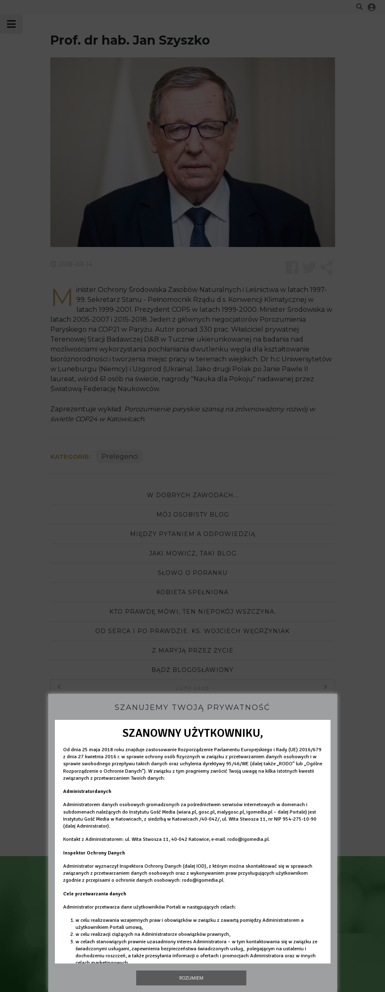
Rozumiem (191, 978)
